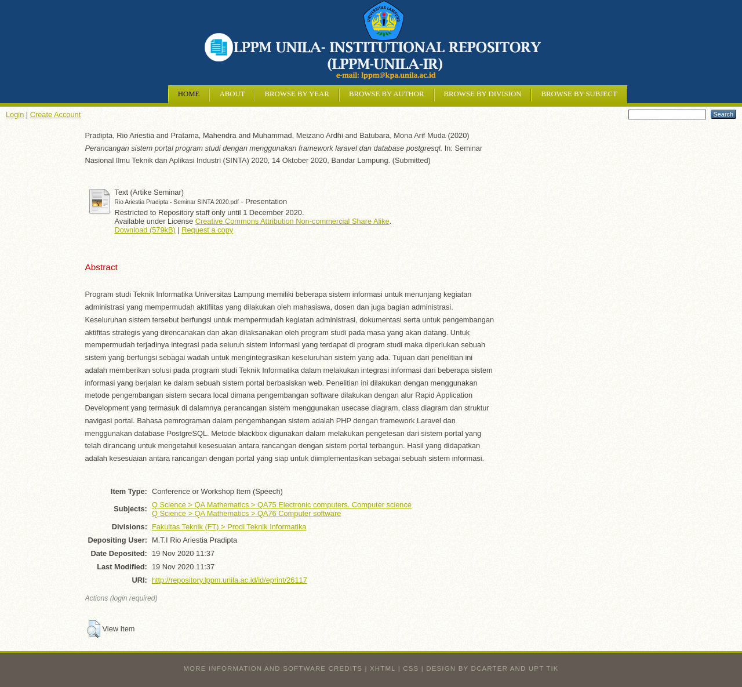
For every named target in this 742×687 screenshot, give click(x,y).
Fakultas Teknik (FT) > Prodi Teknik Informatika (229, 526)
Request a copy (207, 230)
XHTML (382, 668)
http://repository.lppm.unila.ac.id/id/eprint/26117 (229, 580)
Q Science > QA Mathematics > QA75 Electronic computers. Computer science (282, 504)
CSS (411, 668)
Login (15, 114)
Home (189, 94)
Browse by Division (483, 94)
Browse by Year (296, 94)
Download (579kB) (145, 230)
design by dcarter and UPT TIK (492, 668)
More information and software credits (272, 668)
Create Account (55, 114)
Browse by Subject (579, 94)
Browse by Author (386, 94)
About (232, 94)
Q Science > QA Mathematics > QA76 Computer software (246, 513)
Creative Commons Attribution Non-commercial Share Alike (292, 221)
